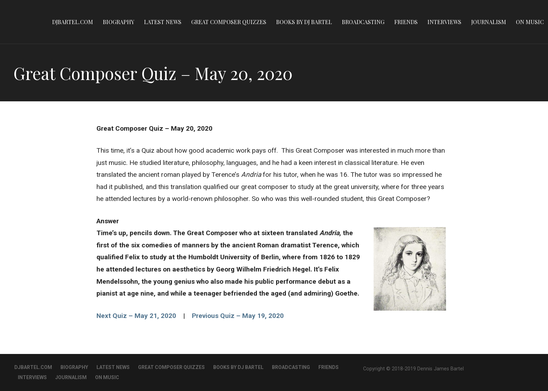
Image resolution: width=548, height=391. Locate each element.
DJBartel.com (72, 22)
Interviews (444, 22)
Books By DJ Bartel (304, 22)
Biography (118, 22)
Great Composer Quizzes (228, 22)
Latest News (162, 22)
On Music (530, 22)
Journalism (488, 22)
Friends (406, 22)
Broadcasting (363, 22)
